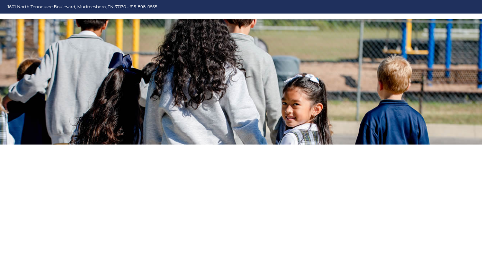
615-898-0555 (143, 6)
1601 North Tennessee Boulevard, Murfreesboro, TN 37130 (67, 6)
